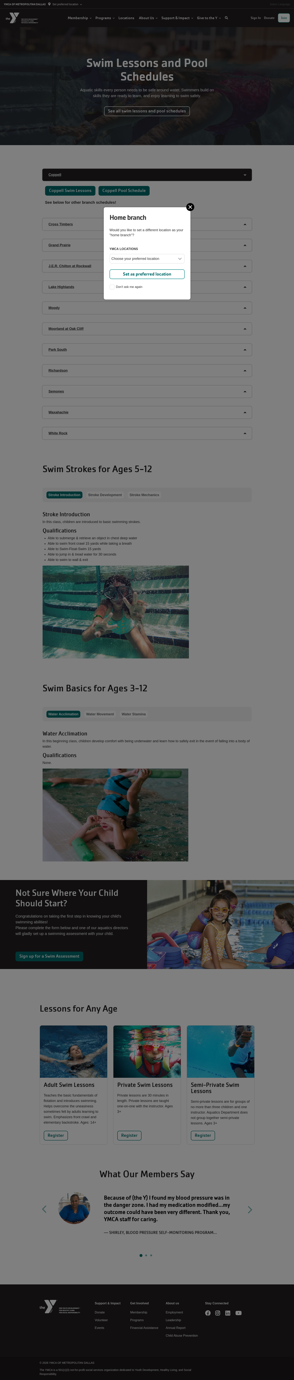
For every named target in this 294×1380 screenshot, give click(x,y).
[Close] (190, 207)
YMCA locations (124, 249)
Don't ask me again (126, 287)
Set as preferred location (147, 274)
